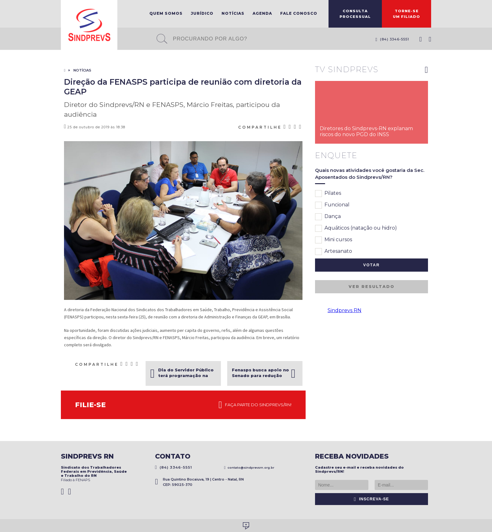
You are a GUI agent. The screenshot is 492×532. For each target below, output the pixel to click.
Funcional (332, 205)
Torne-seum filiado (406, 14)
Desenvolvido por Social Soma (246, 525)
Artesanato (333, 251)
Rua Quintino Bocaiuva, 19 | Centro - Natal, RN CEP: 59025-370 (199, 482)
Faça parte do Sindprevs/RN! (255, 405)
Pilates (328, 193)
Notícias (233, 13)
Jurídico (202, 13)
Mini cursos (333, 240)
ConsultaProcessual (355, 14)
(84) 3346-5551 (392, 39)
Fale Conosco (298, 13)
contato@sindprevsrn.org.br (249, 467)
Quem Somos (166, 13)
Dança (328, 216)
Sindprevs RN (344, 310)
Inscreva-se (371, 499)
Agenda (262, 13)
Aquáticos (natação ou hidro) (356, 228)
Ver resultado (371, 286)
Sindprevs (89, 25)
